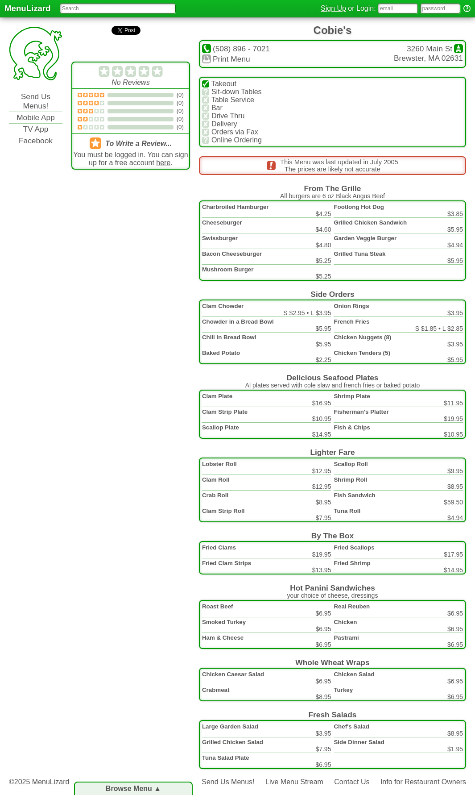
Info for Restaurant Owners (423, 782)
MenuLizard (27, 8)
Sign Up (333, 8)
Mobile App (36, 117)
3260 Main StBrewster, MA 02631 (428, 53)
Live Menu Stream (294, 782)
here (163, 162)
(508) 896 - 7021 (236, 48)
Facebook (36, 140)
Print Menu (226, 58)
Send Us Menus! (35, 101)
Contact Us (351, 782)
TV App (36, 129)
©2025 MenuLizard (39, 782)
